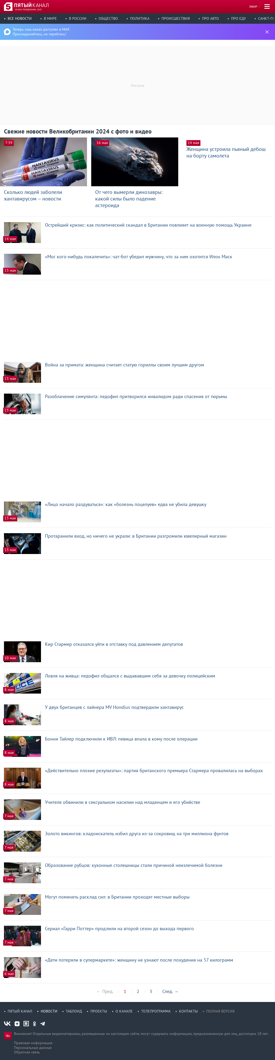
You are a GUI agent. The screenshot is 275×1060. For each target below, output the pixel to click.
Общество (108, 18)
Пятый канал (20, 1011)
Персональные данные (33, 1047)
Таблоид (74, 1011)
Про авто (210, 18)
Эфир (253, 6)
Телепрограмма (156, 1011)
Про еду (238, 18)
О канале (124, 1011)
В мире (50, 18)
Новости (49, 1011)
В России (77, 18)
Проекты (98, 1011)
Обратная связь (27, 1052)
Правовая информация (33, 1042)
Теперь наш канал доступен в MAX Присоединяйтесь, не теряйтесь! (41, 31)
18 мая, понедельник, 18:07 (28, 9)
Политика (139, 18)
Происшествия (176, 18)
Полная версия (220, 1011)
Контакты (188, 1011)
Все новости (20, 18)
